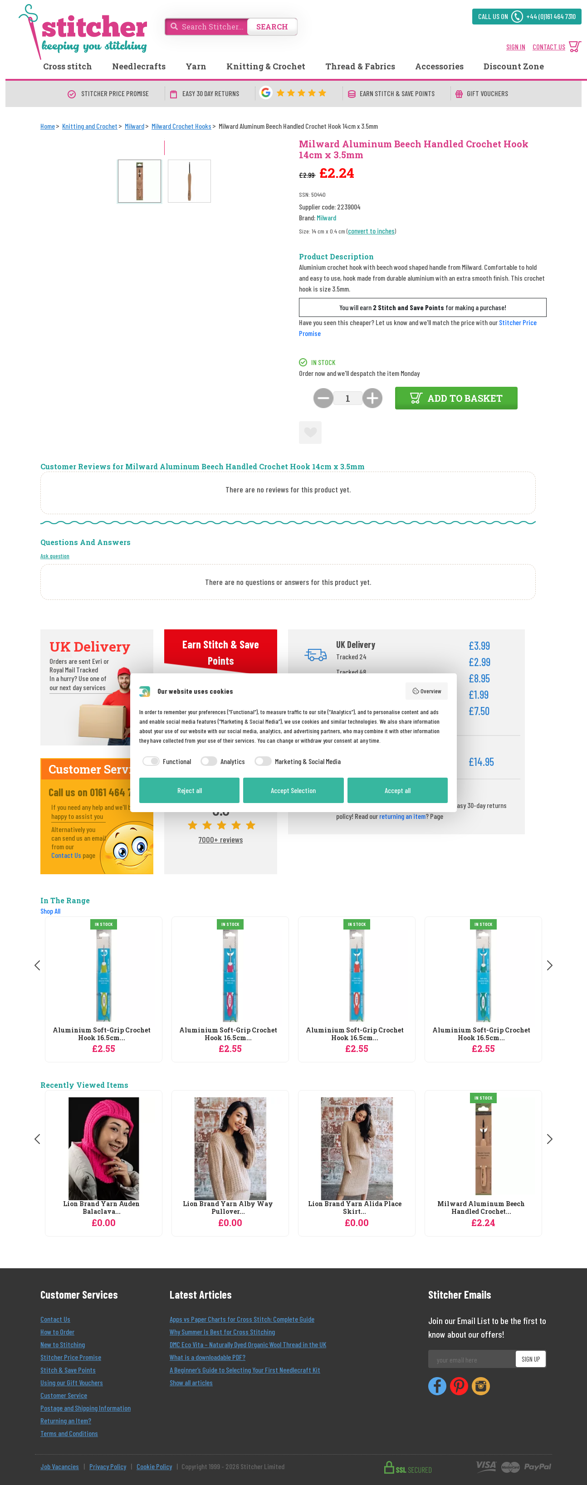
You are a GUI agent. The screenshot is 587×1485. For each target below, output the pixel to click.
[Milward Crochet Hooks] (181, 126)
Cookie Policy (154, 1466)
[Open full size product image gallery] (178, 235)
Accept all (398, 790)
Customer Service (63, 1395)
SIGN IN (515, 46)
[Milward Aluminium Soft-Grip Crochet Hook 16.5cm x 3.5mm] (230, 975)
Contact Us (66, 855)
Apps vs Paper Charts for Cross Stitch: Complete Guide (242, 1319)
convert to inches (371, 230)
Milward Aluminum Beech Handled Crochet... (481, 1208)
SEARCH (272, 26)
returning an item (402, 816)
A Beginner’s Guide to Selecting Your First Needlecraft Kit (245, 1369)
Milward (326, 217)
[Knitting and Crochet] (89, 126)
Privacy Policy (107, 1466)
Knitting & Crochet (265, 66)
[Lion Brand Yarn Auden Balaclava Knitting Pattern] (103, 1148)
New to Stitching (62, 1344)
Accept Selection (293, 790)
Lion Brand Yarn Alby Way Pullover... (228, 1208)
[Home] (47, 126)
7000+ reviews (221, 839)
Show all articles (191, 1382)
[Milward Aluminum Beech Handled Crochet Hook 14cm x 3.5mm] (483, 1148)
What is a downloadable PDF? (207, 1357)
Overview (427, 691)
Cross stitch (67, 66)
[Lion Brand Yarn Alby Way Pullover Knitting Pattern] (230, 1148)
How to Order (57, 1331)
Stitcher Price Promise (70, 1357)
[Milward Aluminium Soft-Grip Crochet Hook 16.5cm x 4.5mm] (483, 975)
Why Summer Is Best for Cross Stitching (222, 1331)
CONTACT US (549, 46)
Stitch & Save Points (68, 1369)
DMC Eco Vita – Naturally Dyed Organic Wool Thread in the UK (248, 1344)
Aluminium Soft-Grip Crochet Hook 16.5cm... (102, 1034)
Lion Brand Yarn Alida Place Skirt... (354, 1208)
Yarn (196, 66)
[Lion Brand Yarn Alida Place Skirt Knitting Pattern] (356, 1148)
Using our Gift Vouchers (71, 1382)
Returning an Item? (65, 1420)
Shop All (50, 910)
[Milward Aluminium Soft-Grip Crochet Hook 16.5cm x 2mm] (103, 975)
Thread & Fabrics (360, 66)
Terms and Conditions (69, 1433)
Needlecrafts (139, 66)
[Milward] (134, 126)
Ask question (54, 556)
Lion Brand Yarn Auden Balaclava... (101, 1208)
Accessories (439, 66)
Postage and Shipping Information (85, 1407)
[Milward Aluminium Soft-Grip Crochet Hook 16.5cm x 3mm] (356, 975)
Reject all (189, 790)
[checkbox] (165, 761)
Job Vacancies (59, 1466)
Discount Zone (514, 66)
